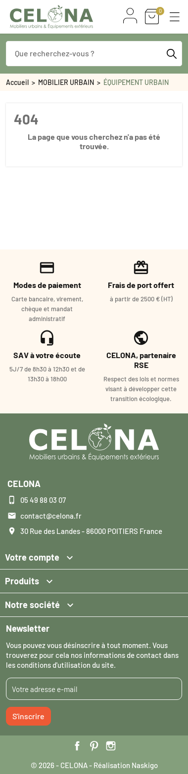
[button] (175, 16)
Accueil (17, 82)
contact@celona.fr (51, 515)
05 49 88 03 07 (43, 499)
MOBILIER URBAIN (66, 82)
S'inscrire (28, 716)
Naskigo (145, 765)
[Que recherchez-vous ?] (94, 53)
